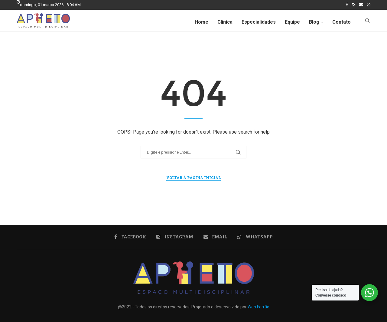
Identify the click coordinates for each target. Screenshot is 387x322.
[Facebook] (347, 5)
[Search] (367, 22)
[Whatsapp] (368, 5)
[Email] (361, 5)
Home (201, 22)
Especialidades (259, 22)
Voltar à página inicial (193, 177)
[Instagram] (353, 5)
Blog (314, 22)
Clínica (225, 22)
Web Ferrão (258, 306)
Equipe (292, 22)
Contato (341, 22)
